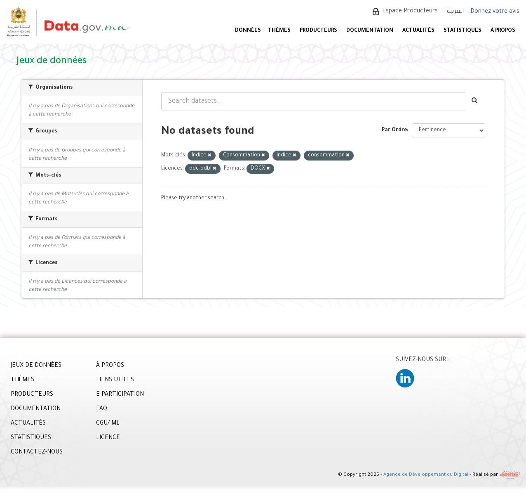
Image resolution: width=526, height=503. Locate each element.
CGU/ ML (108, 423)
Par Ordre (394, 130)
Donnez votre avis (494, 12)
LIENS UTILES (115, 380)
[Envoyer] (475, 101)
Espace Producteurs (410, 11)
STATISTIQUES (462, 31)
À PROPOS (503, 31)
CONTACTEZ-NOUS (37, 452)
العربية (455, 12)
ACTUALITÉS (418, 31)
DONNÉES (248, 31)
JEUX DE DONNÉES (36, 366)
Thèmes (279, 31)
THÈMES (22, 380)
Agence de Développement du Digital (425, 475)
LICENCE (108, 438)
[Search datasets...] (313, 101)
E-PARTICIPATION (120, 395)
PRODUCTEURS (318, 31)
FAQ (101, 409)
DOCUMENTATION (369, 31)
